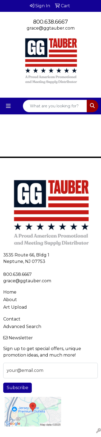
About (10, 299)
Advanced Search (22, 326)
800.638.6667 (50, 22)
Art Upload (15, 307)
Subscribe (17, 387)
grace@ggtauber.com (51, 28)
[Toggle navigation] (8, 106)
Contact (11, 319)
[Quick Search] (55, 106)
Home (9, 292)
